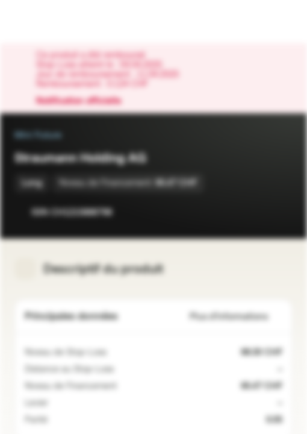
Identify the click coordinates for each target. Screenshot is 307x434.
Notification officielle (84, 101)
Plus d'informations (236, 317)
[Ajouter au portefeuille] (280, 212)
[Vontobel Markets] (47, 21)
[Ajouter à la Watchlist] (256, 212)
